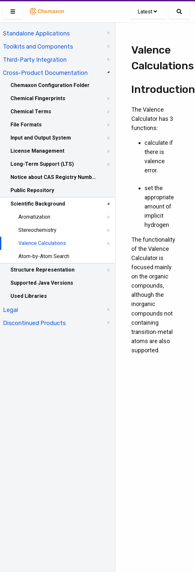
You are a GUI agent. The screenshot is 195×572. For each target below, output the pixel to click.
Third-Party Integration (35, 59)
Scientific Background (38, 204)
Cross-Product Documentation (45, 73)
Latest (147, 12)
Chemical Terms (31, 111)
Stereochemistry (37, 230)
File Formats (26, 124)
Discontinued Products (34, 323)
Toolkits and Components (38, 46)
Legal (10, 310)
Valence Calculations (42, 243)
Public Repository (32, 190)
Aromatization (34, 217)
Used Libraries (29, 296)
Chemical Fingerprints (38, 98)
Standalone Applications (36, 33)
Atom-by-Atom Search (43, 256)
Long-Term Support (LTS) (42, 164)
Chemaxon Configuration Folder (50, 85)
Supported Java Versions (42, 283)
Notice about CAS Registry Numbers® (54, 177)
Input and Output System (41, 138)
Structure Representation (43, 270)
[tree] (57, 177)
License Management (37, 151)
